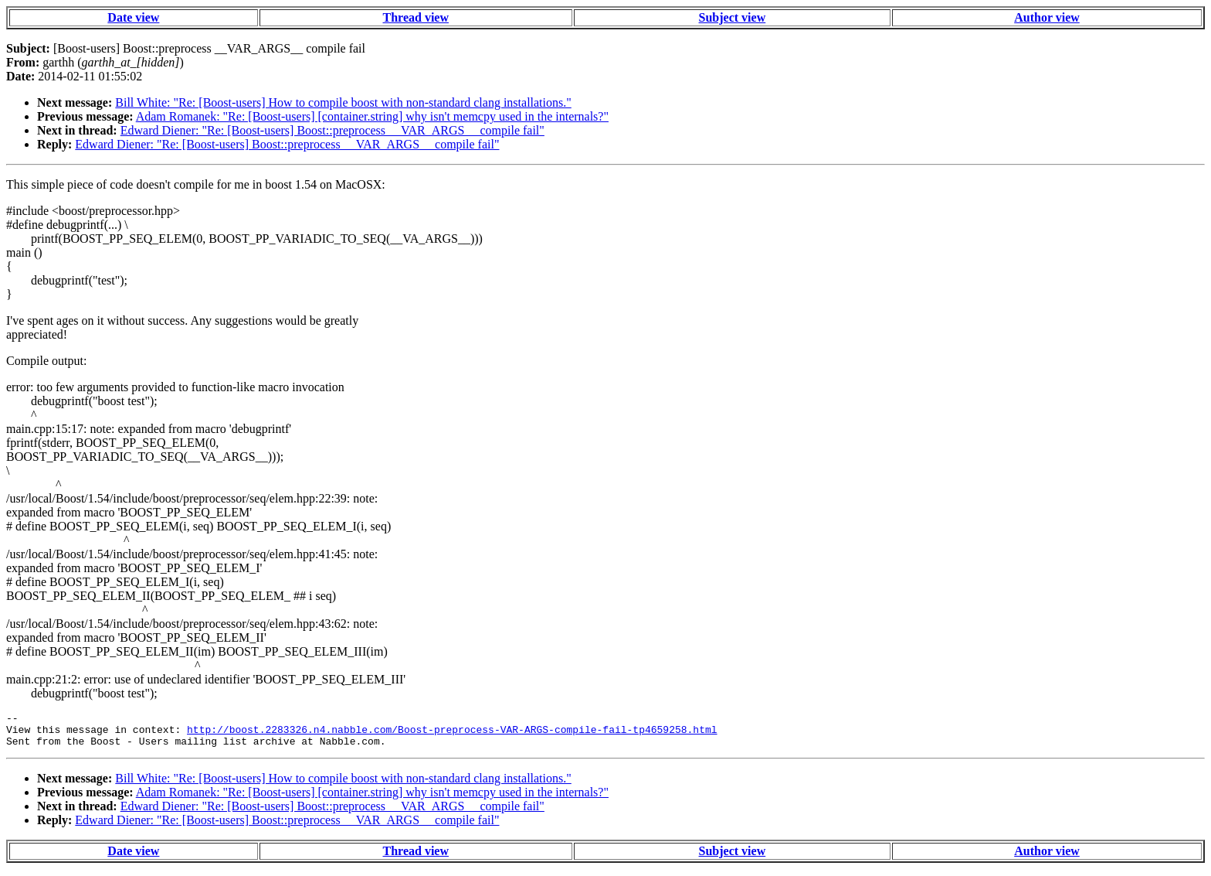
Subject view (732, 17)
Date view (133, 17)
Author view (1047, 17)
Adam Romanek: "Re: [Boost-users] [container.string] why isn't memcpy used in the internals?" (372, 116)
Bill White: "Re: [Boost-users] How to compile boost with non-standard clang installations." (343, 102)
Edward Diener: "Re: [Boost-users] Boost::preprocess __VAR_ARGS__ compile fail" (332, 130)
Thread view (416, 17)
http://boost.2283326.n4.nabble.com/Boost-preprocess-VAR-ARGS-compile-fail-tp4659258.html (452, 734)
